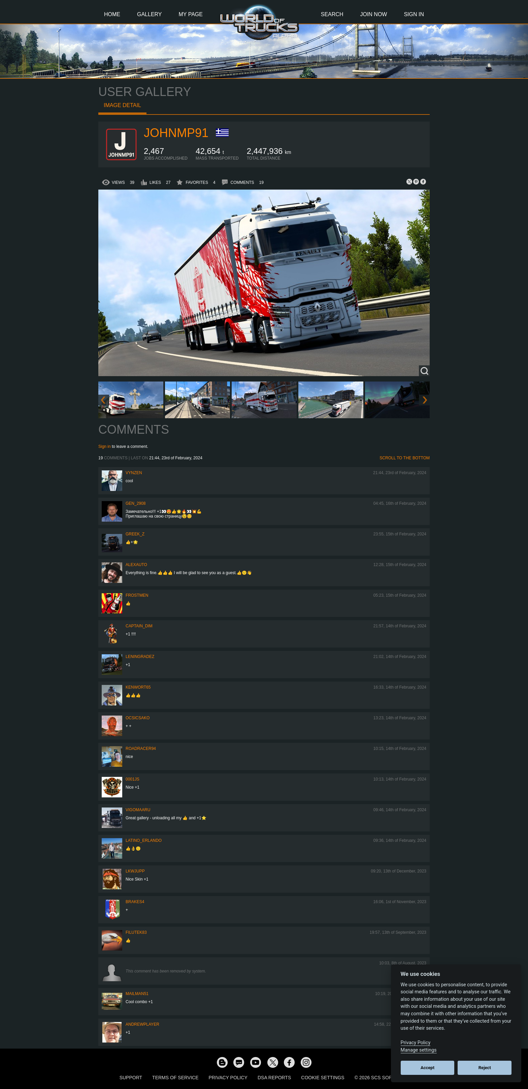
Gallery (149, 14)
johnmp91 (176, 133)
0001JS (132, 779)
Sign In (414, 14)
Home (112, 14)
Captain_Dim (139, 626)
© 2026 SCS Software (382, 1077)
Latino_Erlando (144, 840)
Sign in (104, 446)
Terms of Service (175, 1077)
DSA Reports (274, 1077)
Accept (427, 1067)
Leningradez (140, 656)
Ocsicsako (138, 718)
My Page (191, 14)
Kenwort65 (138, 687)
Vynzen (134, 472)
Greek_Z (135, 534)
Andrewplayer (142, 1024)
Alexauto (136, 564)
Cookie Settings (322, 1077)
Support (131, 1077)
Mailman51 (137, 993)
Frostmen (137, 595)
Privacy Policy (228, 1077)
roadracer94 (141, 748)
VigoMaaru (138, 809)
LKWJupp (135, 871)
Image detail (122, 105)
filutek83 (136, 932)
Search (332, 14)
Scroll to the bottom (405, 458)
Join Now (373, 14)
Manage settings (419, 1050)
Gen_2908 (135, 503)
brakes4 (135, 901)
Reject (484, 1067)
